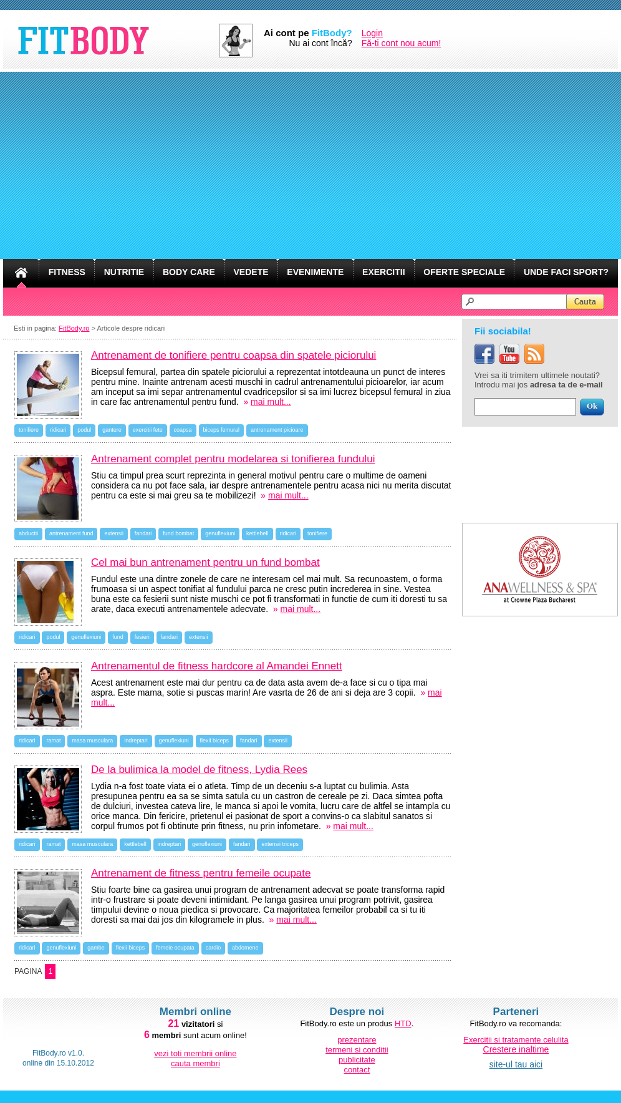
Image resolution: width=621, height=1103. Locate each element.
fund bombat (178, 533)
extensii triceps (280, 844)
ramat (53, 740)
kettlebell (257, 533)
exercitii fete (148, 430)
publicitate (357, 1059)
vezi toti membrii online (195, 1053)
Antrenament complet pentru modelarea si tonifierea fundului (233, 459)
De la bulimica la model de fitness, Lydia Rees (199, 769)
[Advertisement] (310, 165)
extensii (113, 533)
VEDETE (251, 272)
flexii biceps (214, 740)
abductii (28, 533)
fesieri (142, 637)
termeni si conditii (356, 1049)
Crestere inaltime (516, 1049)
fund (117, 637)
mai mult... (271, 402)
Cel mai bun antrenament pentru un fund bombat (205, 562)
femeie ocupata (175, 948)
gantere (112, 430)
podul (84, 430)
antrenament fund (71, 533)
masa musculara (92, 740)
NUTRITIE (124, 272)
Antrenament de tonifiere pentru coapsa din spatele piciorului (233, 355)
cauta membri (195, 1063)
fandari (143, 533)
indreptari (136, 740)
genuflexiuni (220, 533)
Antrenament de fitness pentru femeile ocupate (201, 873)
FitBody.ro (74, 328)
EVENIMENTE (315, 272)
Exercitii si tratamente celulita (515, 1039)
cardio (213, 948)
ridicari (58, 430)
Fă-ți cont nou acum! (401, 43)
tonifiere (29, 430)
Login (372, 33)
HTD (403, 1023)
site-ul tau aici (516, 1064)
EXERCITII (383, 272)
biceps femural (221, 430)
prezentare (356, 1039)
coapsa (183, 430)
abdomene (245, 948)
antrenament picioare (277, 430)
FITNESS (67, 272)
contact (357, 1069)
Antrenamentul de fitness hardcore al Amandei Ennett (216, 666)
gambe (96, 948)
